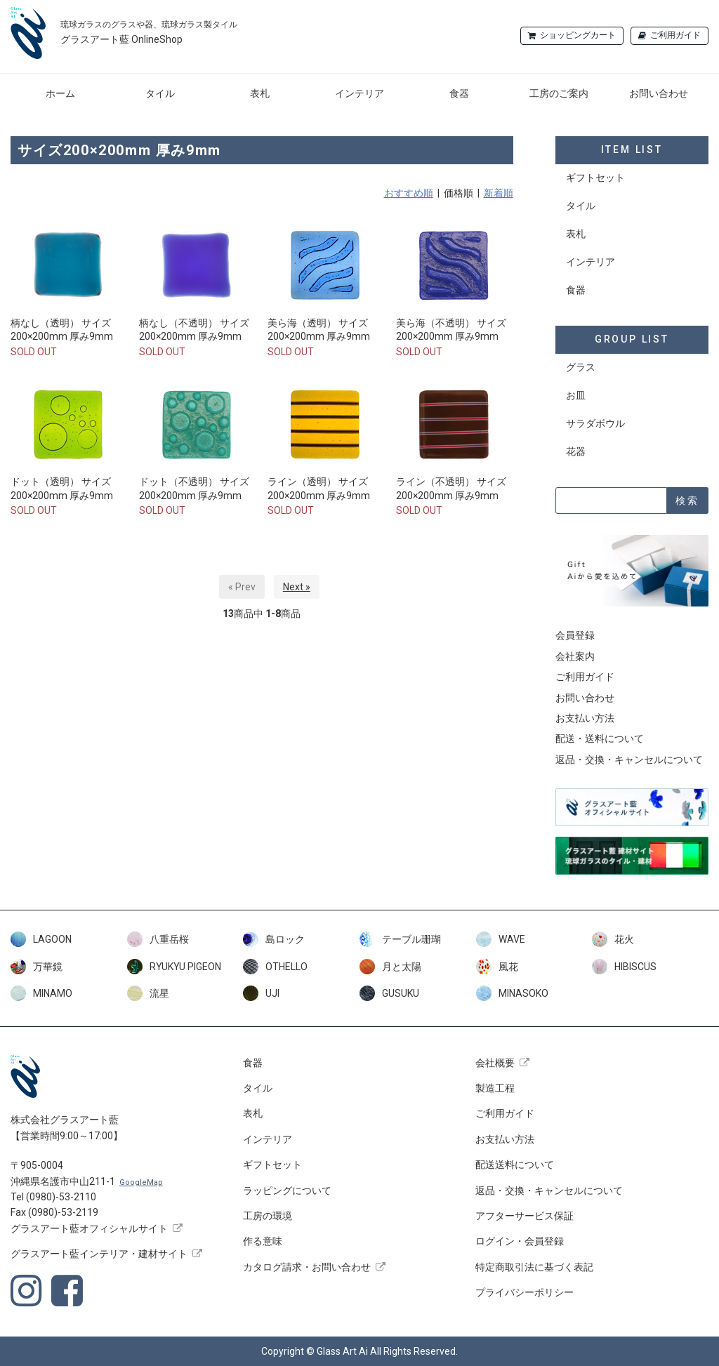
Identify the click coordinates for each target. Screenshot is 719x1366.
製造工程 (495, 1088)
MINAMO (41, 993)
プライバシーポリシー (524, 1292)
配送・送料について (599, 738)
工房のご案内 (558, 93)
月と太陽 (390, 966)
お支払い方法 (584, 718)
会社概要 (495, 1062)
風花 (497, 966)
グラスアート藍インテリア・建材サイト (99, 1253)
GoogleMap (141, 1182)
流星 (148, 993)
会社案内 (575, 656)
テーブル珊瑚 (400, 939)
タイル (160, 93)
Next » (296, 586)
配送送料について (514, 1164)
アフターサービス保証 (524, 1215)
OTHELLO (275, 966)
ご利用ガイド (675, 35)
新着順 (498, 193)
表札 (260, 93)
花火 (613, 939)
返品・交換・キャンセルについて (629, 759)
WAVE (500, 939)
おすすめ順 (408, 193)
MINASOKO (512, 993)
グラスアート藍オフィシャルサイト (89, 1228)
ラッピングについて (287, 1190)
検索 (687, 500)
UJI (261, 993)
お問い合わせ (658, 93)
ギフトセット (595, 177)
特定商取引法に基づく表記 (534, 1267)
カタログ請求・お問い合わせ (307, 1267)
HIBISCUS (624, 966)
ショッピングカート (578, 35)
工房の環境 (267, 1215)
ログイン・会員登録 (519, 1241)
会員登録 (575, 635)
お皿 (576, 395)
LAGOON (41, 939)
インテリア (359, 93)
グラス (580, 367)
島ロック (274, 939)
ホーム (60, 93)
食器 (459, 93)
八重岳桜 (158, 939)
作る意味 (262, 1241)
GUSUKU (389, 993)
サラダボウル (595, 423)
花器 (576, 451)
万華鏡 (36, 966)
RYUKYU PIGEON (174, 966)
